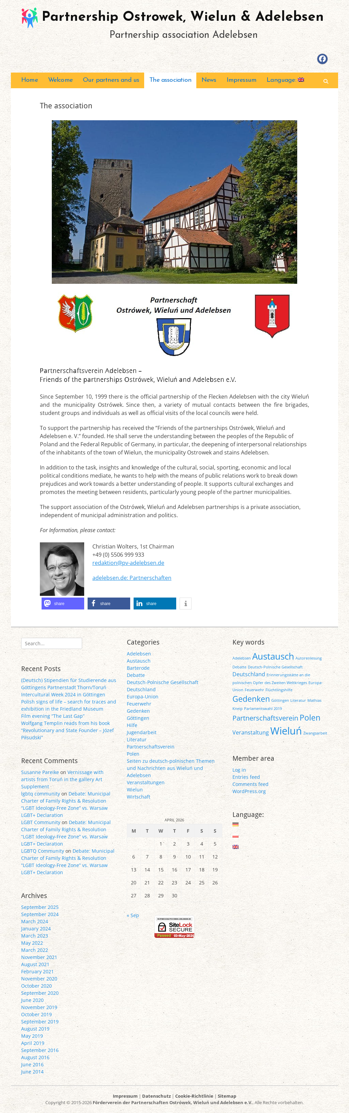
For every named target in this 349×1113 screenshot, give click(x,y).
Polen (133, 754)
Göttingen (138, 718)
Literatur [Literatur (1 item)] (298, 700)
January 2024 (36, 928)
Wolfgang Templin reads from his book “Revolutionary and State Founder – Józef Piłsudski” (67, 730)
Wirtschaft (138, 796)
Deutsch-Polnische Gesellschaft (162, 682)
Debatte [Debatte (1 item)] (239, 667)
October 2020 (36, 986)
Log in (239, 770)
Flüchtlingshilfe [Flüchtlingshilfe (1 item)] (278, 689)
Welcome (60, 80)
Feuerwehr (139, 703)
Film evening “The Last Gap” (53, 716)
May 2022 (32, 943)
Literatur (137, 739)
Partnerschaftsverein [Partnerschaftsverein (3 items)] (265, 718)
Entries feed (246, 777)
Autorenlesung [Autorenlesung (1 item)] (308, 658)
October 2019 (36, 1014)
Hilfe (132, 725)
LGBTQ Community (42, 851)
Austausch (139, 661)
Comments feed (250, 784)
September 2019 (40, 1021)
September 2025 (40, 907)
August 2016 (35, 1057)
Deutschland (141, 689)
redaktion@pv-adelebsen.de (128, 563)
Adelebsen (139, 653)
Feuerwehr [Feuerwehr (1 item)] (254, 689)
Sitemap (227, 1096)
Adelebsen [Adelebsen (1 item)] (241, 658)
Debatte (136, 675)
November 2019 (39, 1007)
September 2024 (40, 914)
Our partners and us (111, 80)
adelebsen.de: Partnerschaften (131, 578)
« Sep (133, 915)
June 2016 (32, 1064)
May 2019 (32, 1036)
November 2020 (39, 978)
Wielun (135, 789)
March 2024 (34, 921)
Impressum (242, 80)
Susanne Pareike (40, 772)
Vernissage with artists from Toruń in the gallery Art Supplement (62, 779)
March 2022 (34, 950)
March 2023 (34, 935)
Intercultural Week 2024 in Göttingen (63, 694)
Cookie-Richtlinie (194, 1096)
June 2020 (32, 1000)
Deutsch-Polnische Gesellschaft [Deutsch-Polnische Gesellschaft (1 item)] (275, 667)
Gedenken (138, 711)
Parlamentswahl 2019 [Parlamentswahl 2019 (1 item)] (263, 708)
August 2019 (35, 1028)
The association (170, 80)
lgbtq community (40, 793)
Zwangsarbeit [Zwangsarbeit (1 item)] (315, 733)
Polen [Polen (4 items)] (310, 717)
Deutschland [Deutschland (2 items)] (248, 674)
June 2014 (32, 1071)
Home (29, 80)
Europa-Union (142, 696)
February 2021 (37, 971)
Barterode (138, 668)
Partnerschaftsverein (150, 746)
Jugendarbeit (141, 732)
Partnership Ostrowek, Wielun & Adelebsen (183, 17)
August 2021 (35, 964)
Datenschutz (156, 1096)
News (208, 80)
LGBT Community (40, 822)
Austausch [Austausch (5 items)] (273, 656)
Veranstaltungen (146, 782)
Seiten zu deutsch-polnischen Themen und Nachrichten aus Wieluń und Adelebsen (171, 768)
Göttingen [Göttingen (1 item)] (280, 700)
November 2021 (39, 957)
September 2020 (40, 993)
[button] (63, 603)
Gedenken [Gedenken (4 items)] (251, 698)
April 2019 (32, 1043)
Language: (285, 80)
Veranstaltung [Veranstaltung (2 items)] (250, 732)
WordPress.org (249, 791)
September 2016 (40, 1050)
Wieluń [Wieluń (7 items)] (286, 731)
